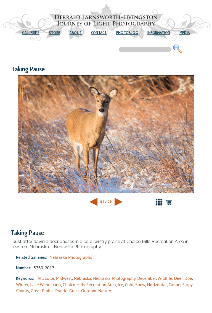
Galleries (30, 32)
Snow (140, 284)
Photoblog (127, 32)
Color (49, 278)
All (40, 278)
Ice (120, 284)
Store (54, 32)
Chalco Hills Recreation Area (89, 284)
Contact (99, 32)
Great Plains (42, 290)
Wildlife (165, 278)
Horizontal (157, 284)
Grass (74, 290)
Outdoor (88, 290)
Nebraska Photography (114, 278)
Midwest (64, 278)
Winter (22, 284)
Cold (129, 284)
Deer (178, 278)
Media (184, 32)
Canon (175, 284)
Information (158, 32)
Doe (188, 278)
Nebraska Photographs (70, 257)
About (76, 32)
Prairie (61, 290)
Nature (104, 290)
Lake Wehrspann (45, 284)
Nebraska (82, 278)
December (146, 278)
